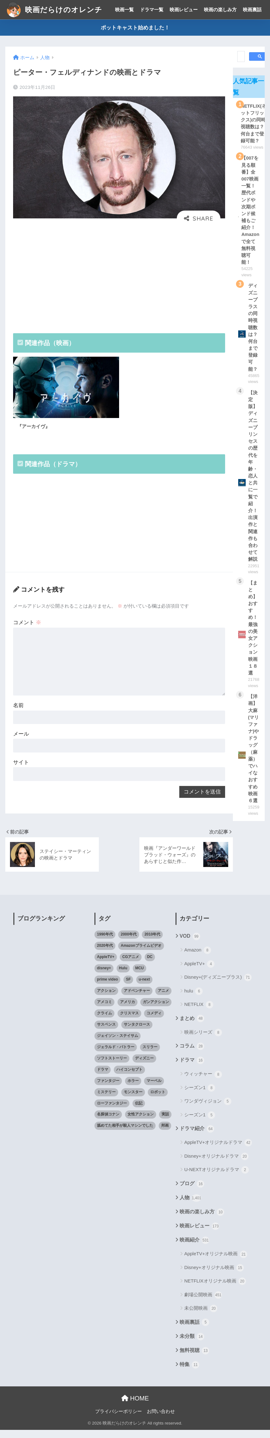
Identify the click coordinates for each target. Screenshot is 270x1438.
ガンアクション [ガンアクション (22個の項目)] (156, 1010)
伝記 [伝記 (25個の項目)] (138, 1111)
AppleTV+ (199, 972)
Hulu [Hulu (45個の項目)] (123, 976)
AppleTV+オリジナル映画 (215, 1262)
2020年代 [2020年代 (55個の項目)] (105, 954)
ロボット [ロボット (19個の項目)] (157, 1100)
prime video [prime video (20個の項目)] (107, 988)
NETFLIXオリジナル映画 (215, 1289)
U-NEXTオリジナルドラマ (216, 1178)
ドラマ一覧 (151, 9)
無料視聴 (194, 1359)
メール (21, 740)
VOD (190, 945)
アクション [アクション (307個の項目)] (106, 999)
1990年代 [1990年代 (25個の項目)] (105, 943)
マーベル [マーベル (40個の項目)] (154, 1089)
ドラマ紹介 (197, 1137)
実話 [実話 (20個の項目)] (165, 1122)
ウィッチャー (203, 1082)
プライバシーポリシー (118, 1419)
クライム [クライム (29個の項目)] (104, 1021)
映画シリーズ (203, 1040)
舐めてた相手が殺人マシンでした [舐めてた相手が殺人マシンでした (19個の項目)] (125, 1134)
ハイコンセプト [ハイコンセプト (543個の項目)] (129, 1077)
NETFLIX (198, 1013)
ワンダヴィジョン (207, 1110)
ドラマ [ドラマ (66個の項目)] (102, 1077)
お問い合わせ (161, 1419)
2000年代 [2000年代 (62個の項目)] (129, 943)
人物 (190, 1206)
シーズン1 (199, 1096)
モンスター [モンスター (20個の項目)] (133, 1100)
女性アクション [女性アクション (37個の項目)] (141, 1122)
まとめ (192, 1027)
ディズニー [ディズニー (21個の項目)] (144, 1066)
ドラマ (192, 1069)
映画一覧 (124, 9)
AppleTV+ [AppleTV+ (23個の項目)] (105, 965)
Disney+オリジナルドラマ (216, 1165)
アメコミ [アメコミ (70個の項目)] (104, 1010)
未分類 (192, 1345)
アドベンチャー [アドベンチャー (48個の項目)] (137, 999)
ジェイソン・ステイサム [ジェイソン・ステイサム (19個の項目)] (117, 1044)
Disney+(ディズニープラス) (218, 986)
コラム (192, 1054)
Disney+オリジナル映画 (214, 1276)
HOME (135, 1406)
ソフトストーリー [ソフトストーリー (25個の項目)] (112, 1066)
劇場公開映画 (203, 1303)
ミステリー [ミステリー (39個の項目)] (106, 1100)
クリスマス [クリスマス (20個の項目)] (129, 1021)
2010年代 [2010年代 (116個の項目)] (152, 943)
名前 (18, 711)
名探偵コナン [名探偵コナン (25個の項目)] (108, 1122)
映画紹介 (194, 1248)
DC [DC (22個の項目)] (149, 965)
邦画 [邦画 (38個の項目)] (165, 1134)
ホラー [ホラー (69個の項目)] (133, 1089)
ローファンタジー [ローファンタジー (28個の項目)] (112, 1111)
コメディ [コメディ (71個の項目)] (154, 1021)
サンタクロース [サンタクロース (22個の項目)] (137, 1033)
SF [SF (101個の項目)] (128, 988)
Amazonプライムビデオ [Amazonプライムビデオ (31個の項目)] (141, 954)
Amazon (197, 958)
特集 (189, 1373)
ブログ (192, 1192)
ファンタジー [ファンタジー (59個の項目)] (108, 1089)
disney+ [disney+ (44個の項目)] (104, 976)
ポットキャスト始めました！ (135, 28)
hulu (193, 999)
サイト (21, 769)
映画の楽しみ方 (220, 9)
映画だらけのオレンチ (54, 10)
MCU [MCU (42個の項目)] (139, 976)
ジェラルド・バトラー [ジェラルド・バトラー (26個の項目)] (115, 1055)
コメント (27, 626)
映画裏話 (252, 9)
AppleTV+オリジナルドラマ (218, 1151)
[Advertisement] (119, 276)
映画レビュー (184, 9)
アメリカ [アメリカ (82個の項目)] (127, 1010)
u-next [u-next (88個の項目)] (144, 988)
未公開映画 (200, 1317)
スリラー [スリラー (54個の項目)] (149, 1055)
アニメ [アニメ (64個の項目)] (163, 999)
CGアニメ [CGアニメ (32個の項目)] (130, 965)
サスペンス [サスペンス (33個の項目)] (106, 1033)
